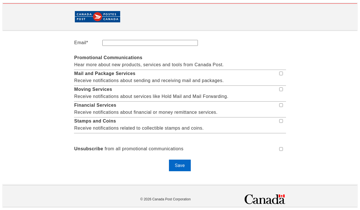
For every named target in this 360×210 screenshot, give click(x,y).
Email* (81, 42)
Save (180, 165)
